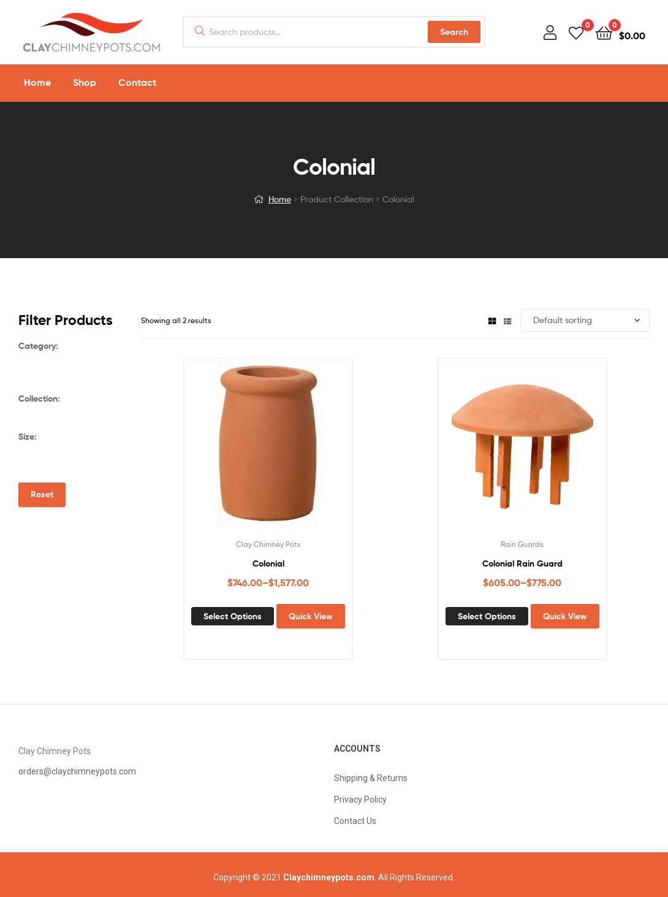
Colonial (268, 563)
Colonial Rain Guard (522, 563)
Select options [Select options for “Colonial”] (232, 616)
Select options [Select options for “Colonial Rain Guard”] (487, 616)
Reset (42, 494)
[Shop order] (585, 320)
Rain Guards (522, 544)
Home (279, 199)
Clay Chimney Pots (268, 544)
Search (454, 31)
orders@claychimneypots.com (77, 771)
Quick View (311, 616)
